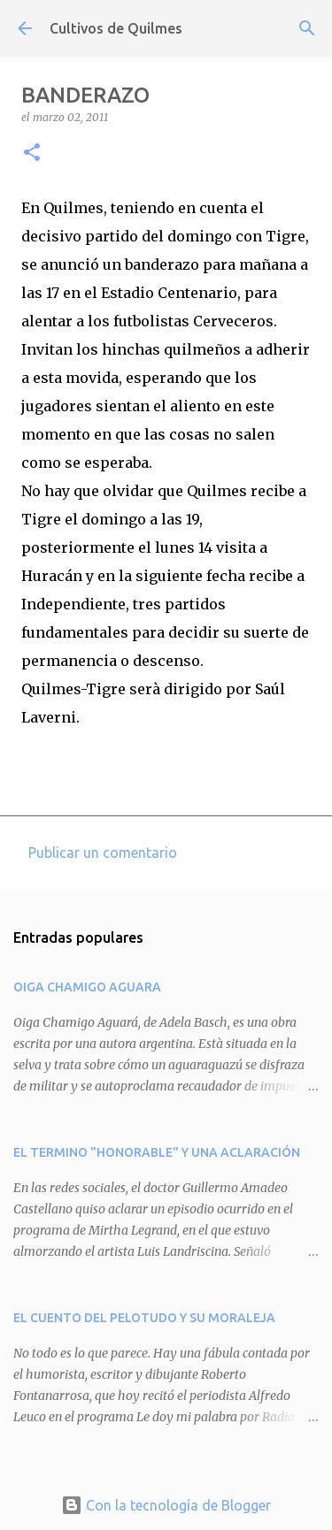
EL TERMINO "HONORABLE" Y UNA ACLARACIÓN (156, 1152)
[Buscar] (307, 28)
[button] (31, 153)
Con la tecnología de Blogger (166, 1505)
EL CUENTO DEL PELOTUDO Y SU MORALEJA (144, 1318)
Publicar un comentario (102, 853)
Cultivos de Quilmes (116, 28)
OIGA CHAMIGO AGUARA (87, 987)
